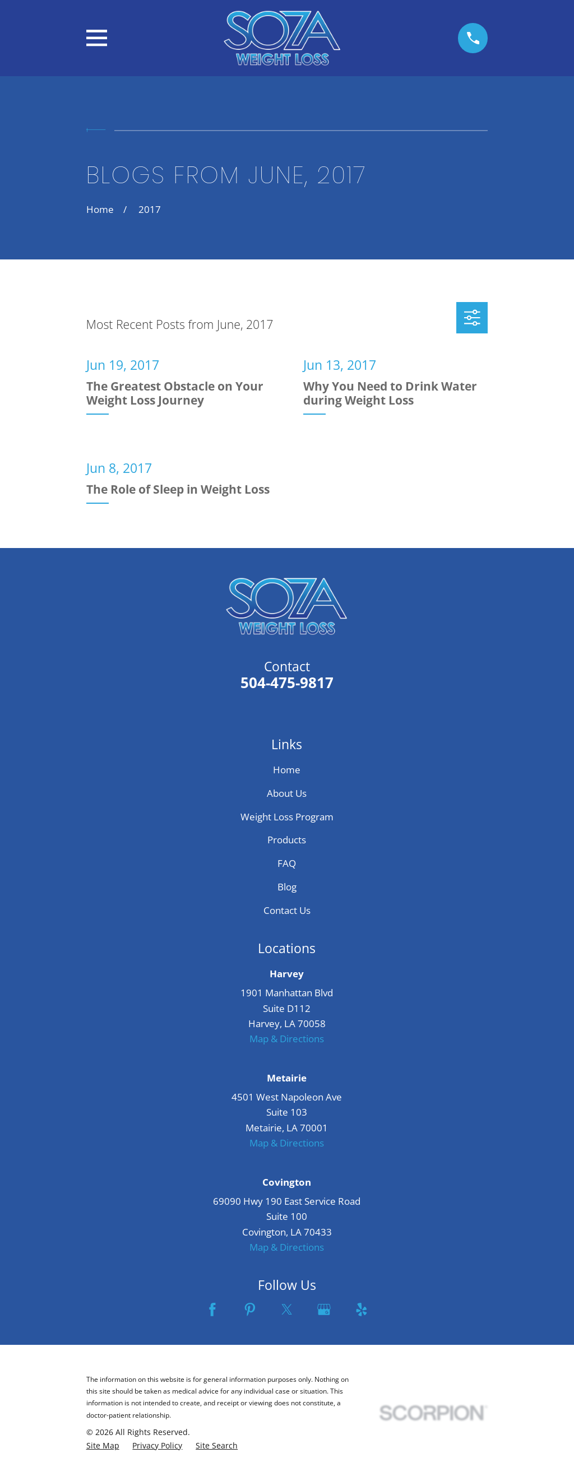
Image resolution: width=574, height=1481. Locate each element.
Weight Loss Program (287, 816)
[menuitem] (102, 1446)
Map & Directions (286, 1038)
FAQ (286, 863)
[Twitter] (287, 1309)
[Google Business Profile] (324, 1309)
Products (286, 839)
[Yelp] (361, 1309)
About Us (287, 793)
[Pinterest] (250, 1309)
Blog (287, 886)
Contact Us (287, 910)
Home (286, 769)
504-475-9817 (287, 682)
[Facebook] (212, 1309)
